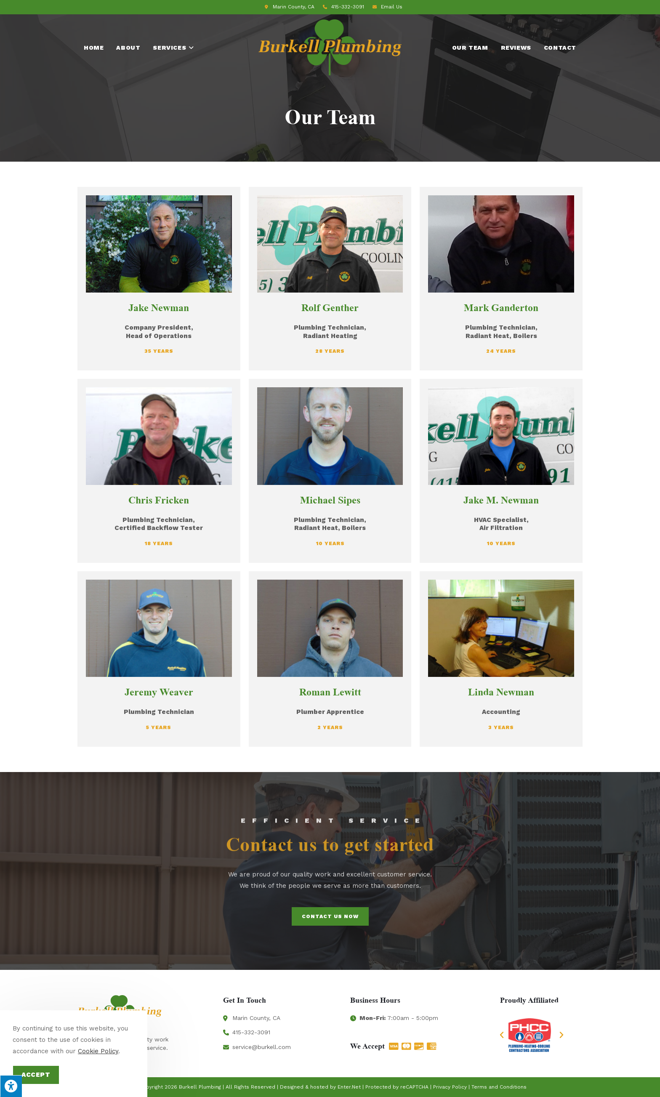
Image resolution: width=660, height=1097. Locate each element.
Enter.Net (349, 1087)
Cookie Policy (98, 1051)
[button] (502, 1035)
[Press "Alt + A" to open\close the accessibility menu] (11, 1086)
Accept (36, 1074)
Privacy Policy (450, 1087)
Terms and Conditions (499, 1087)
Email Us (391, 7)
